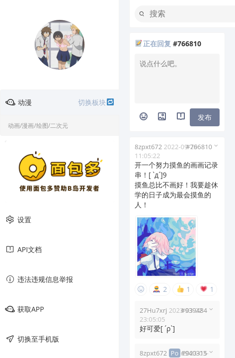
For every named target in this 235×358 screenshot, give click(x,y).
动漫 (59, 102)
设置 (18, 220)
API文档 (23, 250)
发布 (205, 117)
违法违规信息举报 (39, 279)
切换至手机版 (32, 339)
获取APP (24, 309)
